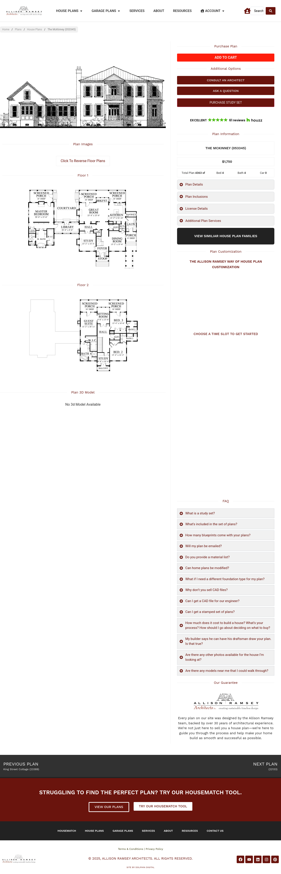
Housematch (67, 830)
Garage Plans (123, 830)
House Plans (34, 29)
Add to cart (226, 57)
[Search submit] (270, 11)
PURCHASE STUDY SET (226, 102)
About (168, 830)
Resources (190, 830)
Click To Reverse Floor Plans (83, 161)
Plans (18, 29)
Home (5, 29)
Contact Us (215, 830)
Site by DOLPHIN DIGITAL (140, 867)
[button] (226, 120)
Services (148, 830)
